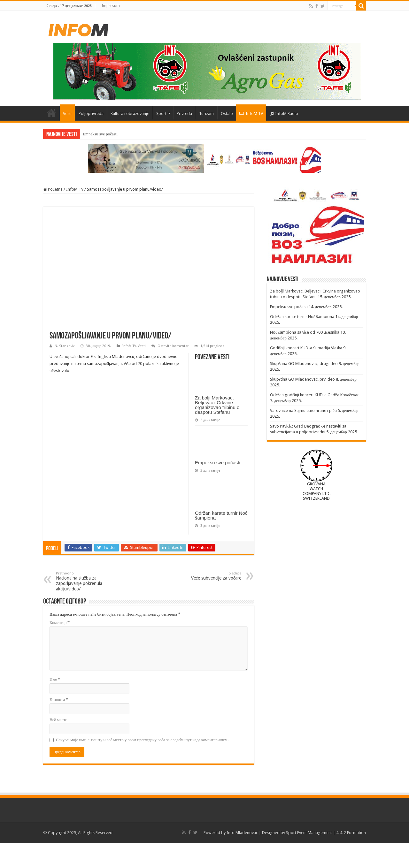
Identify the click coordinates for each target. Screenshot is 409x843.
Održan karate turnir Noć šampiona (221, 515)
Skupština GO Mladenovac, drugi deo (304, 363)
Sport (161, 113)
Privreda (184, 113)
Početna (51, 112)
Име (55, 679)
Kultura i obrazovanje (130, 113)
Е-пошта (59, 699)
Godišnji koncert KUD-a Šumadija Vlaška (306, 348)
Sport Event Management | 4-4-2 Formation (326, 832)
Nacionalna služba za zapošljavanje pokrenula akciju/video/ (88, 581)
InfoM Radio (284, 113)
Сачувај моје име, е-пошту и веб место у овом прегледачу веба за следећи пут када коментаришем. (142, 739)
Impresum (111, 6)
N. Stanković (65, 346)
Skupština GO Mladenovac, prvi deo (302, 379)
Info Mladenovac (242, 832)
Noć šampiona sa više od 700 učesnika (304, 332)
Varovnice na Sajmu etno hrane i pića (303, 410)
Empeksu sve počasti (100, 134)
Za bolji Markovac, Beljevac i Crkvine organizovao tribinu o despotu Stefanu (217, 405)
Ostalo (227, 113)
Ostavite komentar (173, 346)
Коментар (60, 622)
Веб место (58, 719)
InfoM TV (251, 113)
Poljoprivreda (91, 113)
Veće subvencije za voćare (208, 576)
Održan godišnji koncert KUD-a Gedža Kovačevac (314, 394)
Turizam (206, 113)
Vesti (67, 113)
